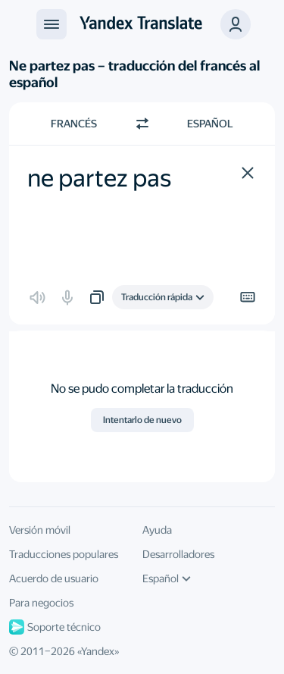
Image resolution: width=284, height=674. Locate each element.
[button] (248, 173)
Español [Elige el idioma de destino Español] (210, 124)
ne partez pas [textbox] (99, 178)
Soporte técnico (55, 627)
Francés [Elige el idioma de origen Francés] (74, 124)
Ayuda (157, 530)
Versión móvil (39, 530)
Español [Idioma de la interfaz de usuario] (166, 578)
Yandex (97, 651)
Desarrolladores (178, 554)
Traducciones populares (63, 554)
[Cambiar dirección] (142, 123)
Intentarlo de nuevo (142, 420)
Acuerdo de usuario (53, 578)
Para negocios (41, 603)
